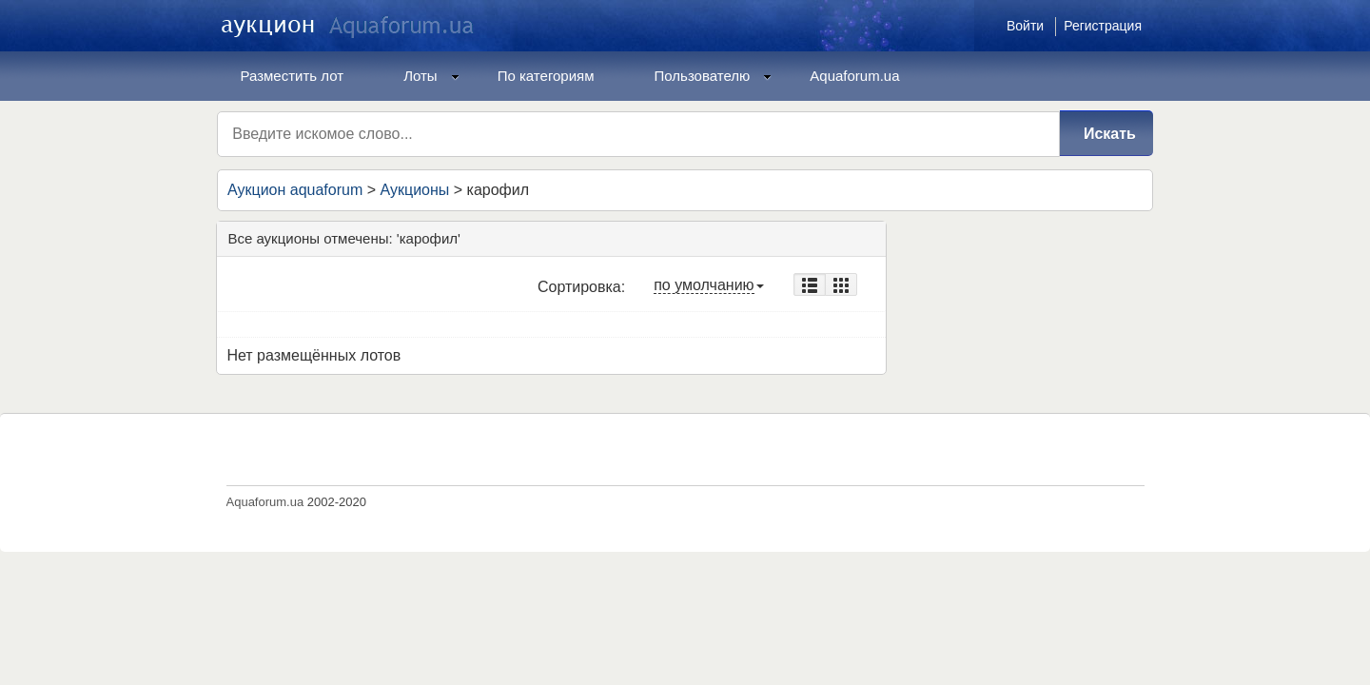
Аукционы (414, 190)
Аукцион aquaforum (294, 190)
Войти (1025, 25)
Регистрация (1103, 25)
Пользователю (714, 76)
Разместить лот (292, 76)
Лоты (431, 76)
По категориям (546, 76)
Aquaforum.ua (854, 76)
